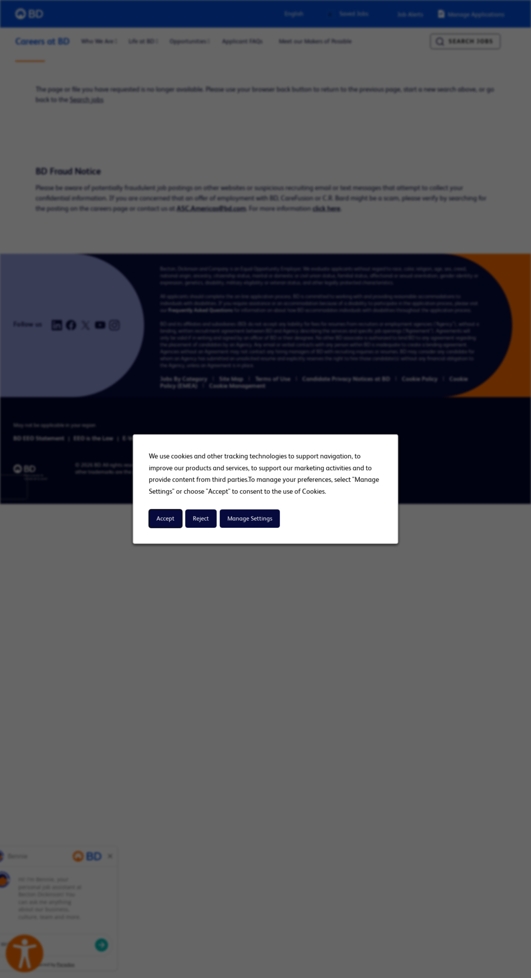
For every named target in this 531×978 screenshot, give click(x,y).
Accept (166, 518)
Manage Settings (250, 518)
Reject (201, 518)
